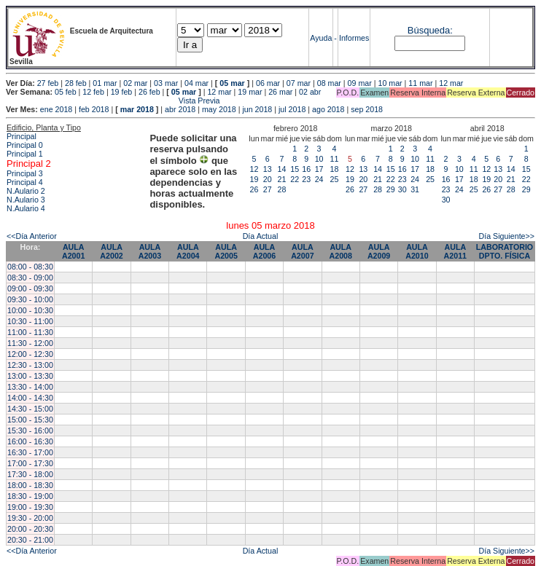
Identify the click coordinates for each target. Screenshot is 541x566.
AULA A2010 (416, 251)
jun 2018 (257, 109)
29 (390, 189)
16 (306, 169)
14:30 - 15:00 (30, 408)
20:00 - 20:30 (30, 528)
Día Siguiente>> (506, 236)
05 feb (66, 91)
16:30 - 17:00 (30, 452)
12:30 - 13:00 (30, 365)
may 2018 (219, 109)
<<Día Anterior (32, 236)
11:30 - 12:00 (30, 343)
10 (319, 158)
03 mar (166, 83)
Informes (354, 38)
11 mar (420, 83)
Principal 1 (25, 153)
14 (282, 169)
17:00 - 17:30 (30, 463)
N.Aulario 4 (26, 208)
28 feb (76, 83)
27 (267, 189)
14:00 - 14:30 (30, 397)
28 (282, 189)
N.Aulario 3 (26, 199)
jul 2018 (292, 109)
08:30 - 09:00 (30, 277)
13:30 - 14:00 (30, 386)
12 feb (93, 91)
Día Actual (261, 236)
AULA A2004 (187, 251)
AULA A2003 (150, 251)
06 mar (268, 83)
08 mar (329, 83)
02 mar (135, 83)
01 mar (105, 83)
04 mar (196, 83)
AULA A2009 (378, 251)
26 (254, 189)
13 (267, 169)
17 (319, 169)
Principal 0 (25, 145)
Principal (21, 136)
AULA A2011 (455, 251)
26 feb (149, 91)
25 (334, 179)
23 (306, 179)
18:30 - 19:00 (30, 496)
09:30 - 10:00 (30, 299)
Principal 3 (25, 173)
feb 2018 (94, 109)
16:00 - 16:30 (30, 441)
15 (294, 169)
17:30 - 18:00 (30, 474)
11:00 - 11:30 (30, 332)
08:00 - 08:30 (30, 266)
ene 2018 (56, 109)
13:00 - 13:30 (30, 376)
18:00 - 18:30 (30, 485)
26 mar (280, 91)
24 (319, 179)
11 (334, 158)
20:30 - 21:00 (30, 539)
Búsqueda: (430, 30)
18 (334, 169)
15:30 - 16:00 (30, 430)
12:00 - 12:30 (30, 354)
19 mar (250, 91)
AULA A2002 (111, 251)
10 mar (390, 83)
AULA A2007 (302, 251)
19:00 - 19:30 (30, 507)
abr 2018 (180, 109)
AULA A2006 (264, 251)
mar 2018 (137, 109)
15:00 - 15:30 (30, 419)
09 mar (360, 83)
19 (254, 179)
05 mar (231, 83)
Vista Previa (113, 100)
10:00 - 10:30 (30, 310)
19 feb (122, 91)
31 (414, 189)
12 (254, 169)
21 (282, 179)
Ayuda (321, 38)
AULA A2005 (225, 251)
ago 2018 (328, 109)
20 (267, 179)
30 (402, 189)
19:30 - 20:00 (30, 518)
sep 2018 (367, 109)
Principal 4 (25, 182)
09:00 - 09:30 (30, 288)
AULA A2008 (341, 251)
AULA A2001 (73, 251)
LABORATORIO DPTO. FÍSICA (504, 251)
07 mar (299, 83)
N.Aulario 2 (26, 190)
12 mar (451, 83)
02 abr (310, 91)
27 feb (48, 83)
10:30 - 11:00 (30, 321)
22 (294, 179)
